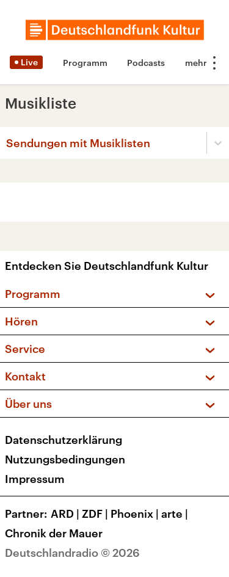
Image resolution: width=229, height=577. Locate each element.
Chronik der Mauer (54, 533)
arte (176, 513)
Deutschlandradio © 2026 (72, 552)
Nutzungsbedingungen (65, 459)
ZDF (96, 513)
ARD (66, 513)
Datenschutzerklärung (63, 439)
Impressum (35, 478)
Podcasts (146, 62)
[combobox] (7, 142)
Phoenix (136, 513)
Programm (85, 62)
